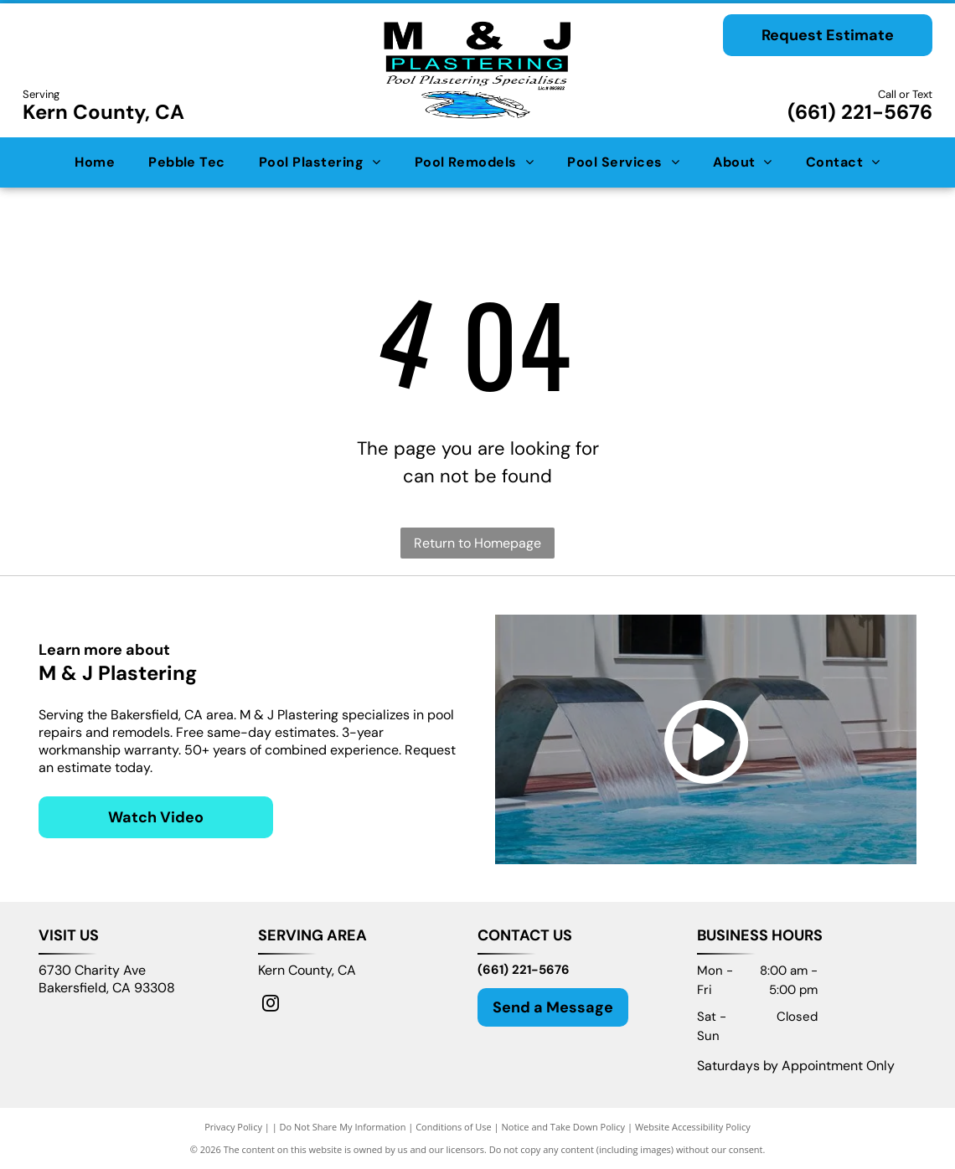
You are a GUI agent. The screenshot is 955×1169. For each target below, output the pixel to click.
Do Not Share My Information (343, 1126)
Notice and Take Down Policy (564, 1126)
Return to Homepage (477, 543)
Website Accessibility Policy (693, 1126)
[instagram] (270, 1005)
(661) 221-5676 (859, 112)
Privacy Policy (233, 1126)
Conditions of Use (454, 1126)
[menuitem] (95, 162)
